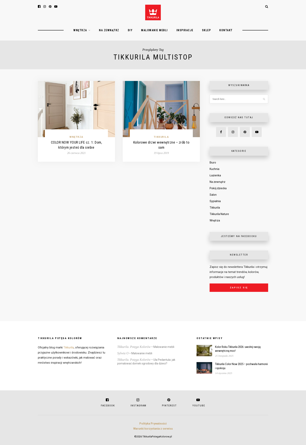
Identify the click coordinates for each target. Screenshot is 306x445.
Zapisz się (239, 287)
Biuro (213, 162)
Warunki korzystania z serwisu (153, 428)
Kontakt (226, 30)
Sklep (206, 30)
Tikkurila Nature (219, 214)
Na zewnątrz (109, 30)
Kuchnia (214, 169)
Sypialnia (215, 201)
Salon (213, 194)
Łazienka (215, 175)
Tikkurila (161, 137)
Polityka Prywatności (153, 423)
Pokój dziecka (218, 188)
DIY (130, 30)
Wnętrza (80, 30)
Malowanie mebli (154, 30)
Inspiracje (184, 30)
